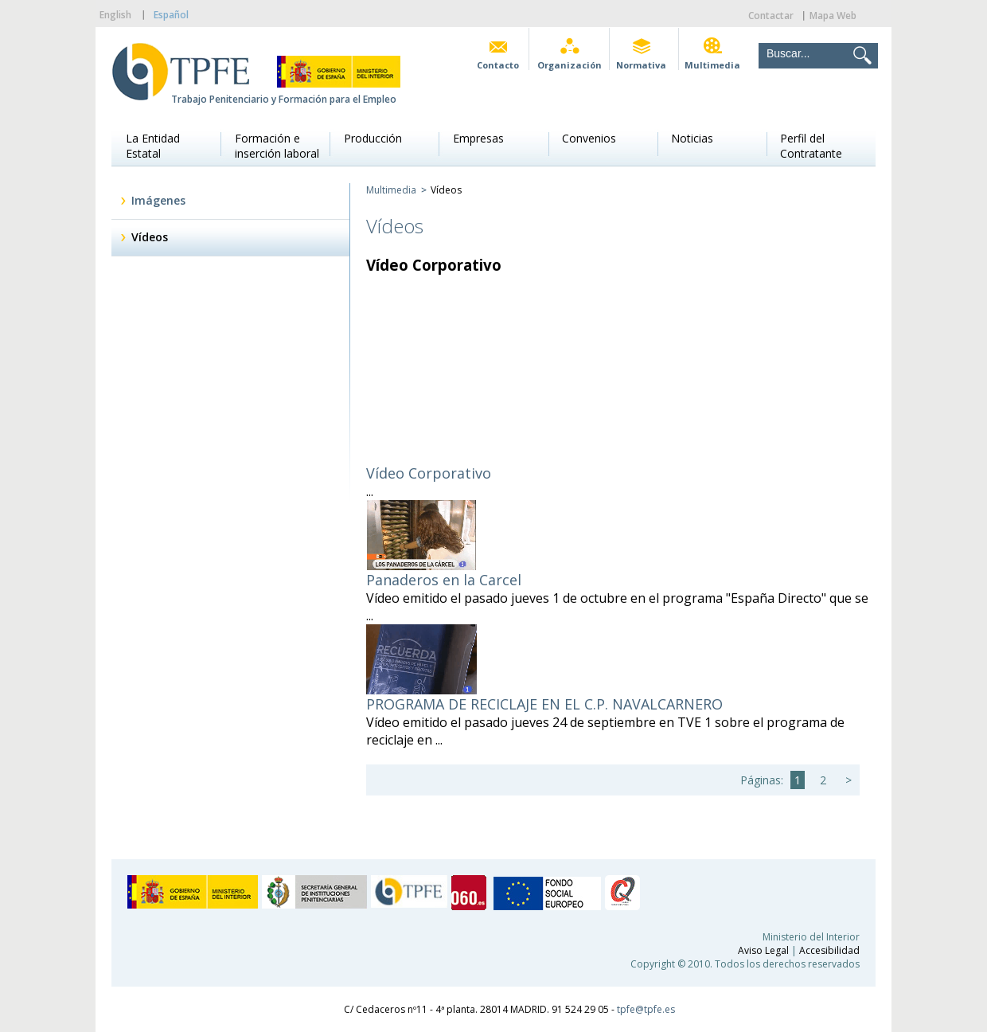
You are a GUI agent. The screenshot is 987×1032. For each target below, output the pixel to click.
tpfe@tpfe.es (646, 1009)
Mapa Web (832, 15)
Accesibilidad (829, 950)
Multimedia (712, 65)
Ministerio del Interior (811, 937)
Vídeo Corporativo (428, 473)
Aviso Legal (763, 950)
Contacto (498, 65)
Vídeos (149, 236)
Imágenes (158, 200)
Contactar (771, 15)
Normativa (641, 65)
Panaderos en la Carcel (443, 579)
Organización (569, 65)
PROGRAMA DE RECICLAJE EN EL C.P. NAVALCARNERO (544, 703)
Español (171, 15)
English (115, 15)
